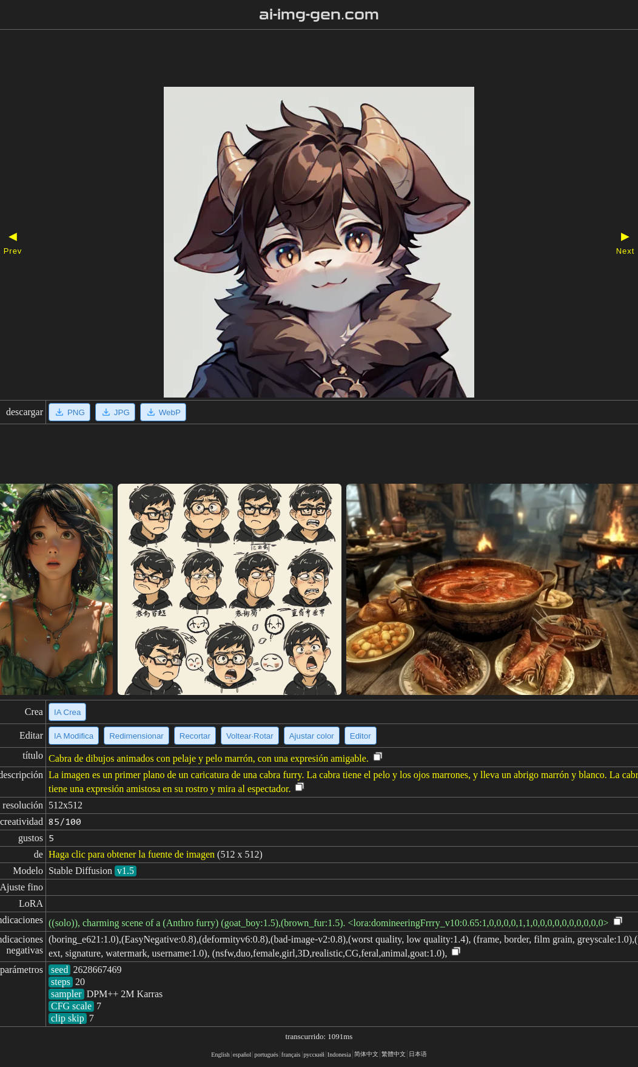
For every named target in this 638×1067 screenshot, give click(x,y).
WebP (163, 412)
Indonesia (339, 1054)
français (291, 1054)
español (242, 1054)
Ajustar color (311, 735)
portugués (266, 1054)
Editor (360, 735)
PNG (69, 412)
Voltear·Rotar (250, 735)
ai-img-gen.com (319, 14)
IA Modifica (73, 735)
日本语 (418, 1054)
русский (314, 1054)
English (220, 1054)
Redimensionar (136, 735)
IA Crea (67, 712)
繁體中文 (393, 1054)
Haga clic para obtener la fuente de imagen (132, 854)
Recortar (195, 735)
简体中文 (366, 1054)
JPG (115, 412)
